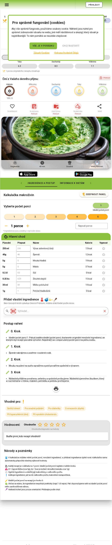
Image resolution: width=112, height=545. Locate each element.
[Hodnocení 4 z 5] (58, 416)
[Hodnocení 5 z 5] (64, 416)
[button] (16, 12)
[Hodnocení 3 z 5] (52, 416)
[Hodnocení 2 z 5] (46, 416)
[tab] (41, 174)
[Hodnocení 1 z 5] (40, 416)
